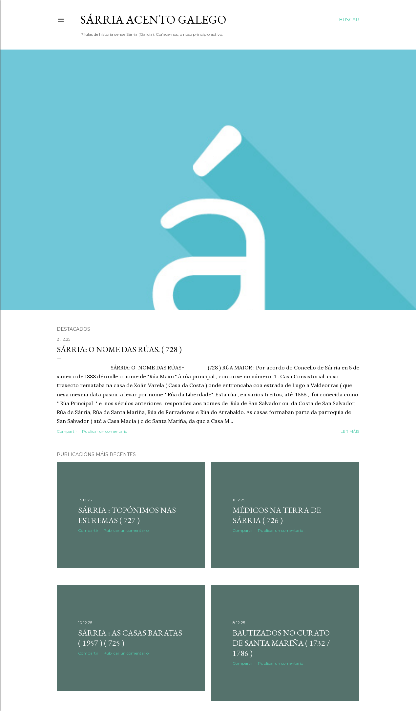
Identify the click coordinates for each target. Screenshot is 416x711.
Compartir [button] (67, 431)
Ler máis (350, 431)
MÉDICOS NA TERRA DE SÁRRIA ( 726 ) (277, 515)
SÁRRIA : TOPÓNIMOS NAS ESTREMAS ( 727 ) (127, 515)
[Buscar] (349, 20)
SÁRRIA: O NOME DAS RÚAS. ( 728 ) (119, 349)
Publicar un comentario (104, 431)
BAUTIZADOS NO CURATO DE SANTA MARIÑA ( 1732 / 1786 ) (281, 643)
